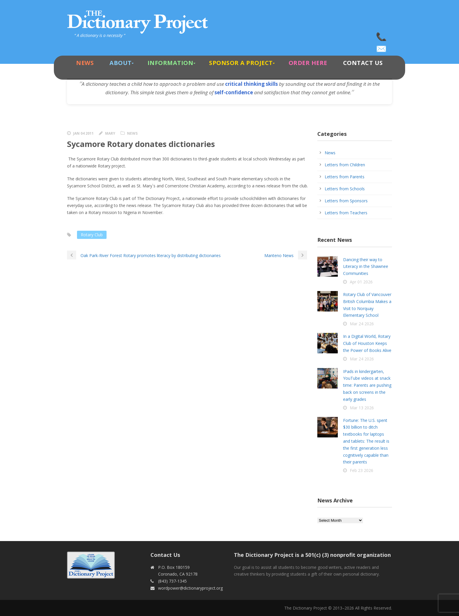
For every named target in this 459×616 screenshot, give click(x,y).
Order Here (308, 63)
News (85, 63)
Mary (110, 133)
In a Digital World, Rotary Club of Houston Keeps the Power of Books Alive (367, 343)
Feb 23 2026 (361, 470)
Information (170, 63)
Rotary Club (92, 234)
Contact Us (363, 63)
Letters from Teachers (346, 212)
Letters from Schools (345, 188)
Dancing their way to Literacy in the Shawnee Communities (365, 266)
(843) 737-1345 (382, 35)
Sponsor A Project (241, 63)
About (120, 63)
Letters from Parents (344, 176)
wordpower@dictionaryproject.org (382, 47)
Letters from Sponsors (346, 200)
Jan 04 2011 (83, 133)
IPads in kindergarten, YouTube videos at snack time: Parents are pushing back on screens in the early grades (367, 385)
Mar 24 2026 (362, 323)
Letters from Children (345, 164)
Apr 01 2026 (361, 282)
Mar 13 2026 (362, 407)
